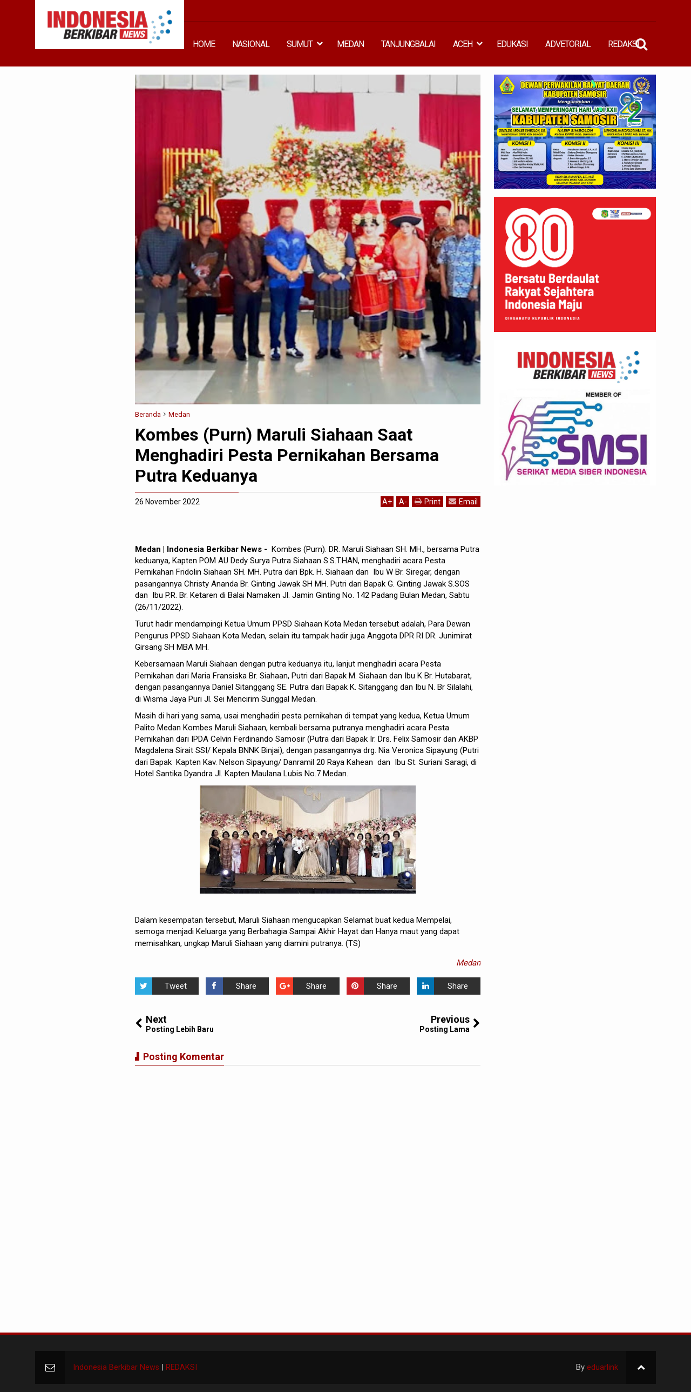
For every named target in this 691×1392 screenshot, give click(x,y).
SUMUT (300, 44)
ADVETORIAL (568, 44)
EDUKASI (512, 44)
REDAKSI (623, 44)
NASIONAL (250, 44)
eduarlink (602, 1367)
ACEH (462, 44)
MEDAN (350, 44)
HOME (204, 44)
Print (428, 501)
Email (463, 501)
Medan (468, 963)
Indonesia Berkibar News (116, 1367)
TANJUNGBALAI (408, 44)
